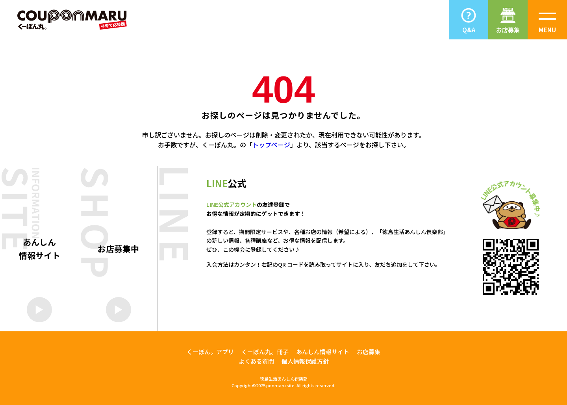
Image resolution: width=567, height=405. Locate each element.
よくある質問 (256, 361)
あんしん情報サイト (322, 351)
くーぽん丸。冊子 (265, 351)
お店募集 (368, 351)
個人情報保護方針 (305, 361)
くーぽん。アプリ (210, 351)
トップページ (271, 144)
